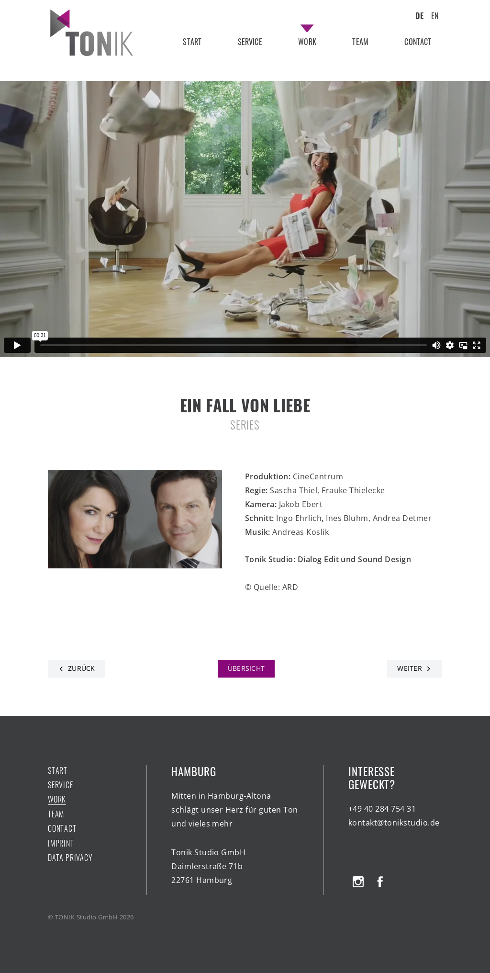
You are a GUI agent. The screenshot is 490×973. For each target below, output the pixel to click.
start (192, 41)
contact (417, 41)
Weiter (409, 668)
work (307, 41)
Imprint (61, 843)
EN (434, 16)
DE (419, 16)
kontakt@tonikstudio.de (394, 822)
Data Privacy (70, 857)
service (250, 41)
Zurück (81, 668)
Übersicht (246, 668)
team (360, 41)
